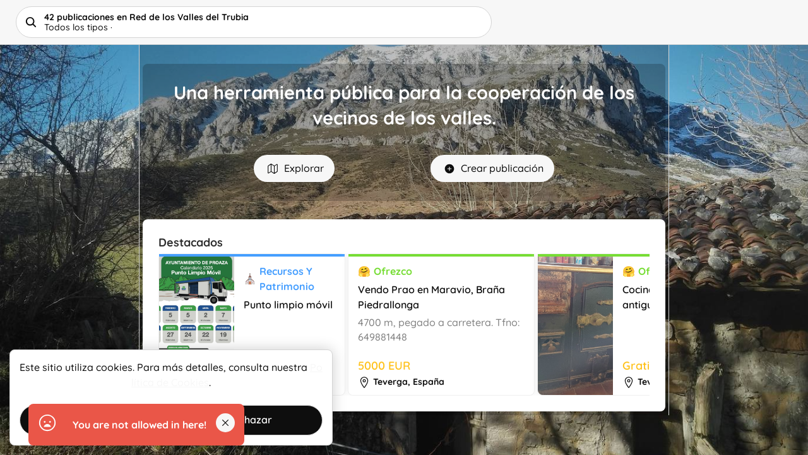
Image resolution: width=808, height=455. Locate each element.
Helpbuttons (111, 22)
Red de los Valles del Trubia (120, 12)
